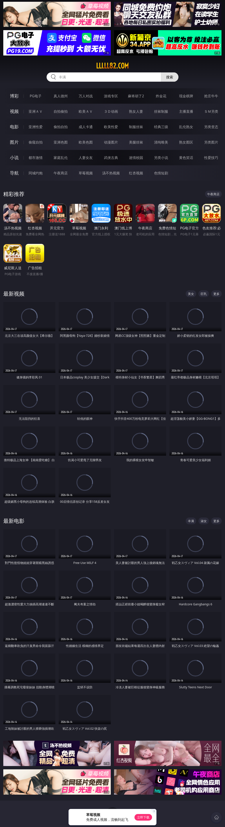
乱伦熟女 (186, 126)
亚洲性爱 (36, 126)
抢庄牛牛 (211, 96)
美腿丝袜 (136, 142)
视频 (14, 111)
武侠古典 (111, 157)
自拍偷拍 (61, 111)
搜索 (169, 77)
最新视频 (13, 293)
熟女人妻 (136, 111)
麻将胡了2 (136, 96)
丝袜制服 (161, 111)
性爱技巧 (211, 157)
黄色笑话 (186, 157)
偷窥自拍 (36, 142)
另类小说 (161, 157)
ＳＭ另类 (211, 111)
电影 (14, 127)
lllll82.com (112, 65)
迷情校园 (136, 157)
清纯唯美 (161, 142)
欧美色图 (86, 142)
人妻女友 (86, 157)
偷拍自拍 (61, 126)
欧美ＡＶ (86, 111)
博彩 (14, 96)
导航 (14, 173)
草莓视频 (86, 173)
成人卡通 (86, 126)
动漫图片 (111, 142)
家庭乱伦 (61, 157)
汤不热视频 (111, 173)
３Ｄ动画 (111, 111)
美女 (191, 294)
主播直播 (186, 111)
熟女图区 (186, 142)
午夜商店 (61, 173)
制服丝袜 (136, 126)
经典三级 (161, 126)
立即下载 (143, 817)
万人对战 (86, 96)
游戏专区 (111, 96)
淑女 (204, 521)
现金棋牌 (186, 96)
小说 (14, 157)
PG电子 (35, 96)
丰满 (191, 521)
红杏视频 (136, 173)
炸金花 (161, 96)
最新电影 (13, 520)
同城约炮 (36, 173)
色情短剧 (161, 173)
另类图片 (211, 142)
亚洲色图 (61, 142)
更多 (216, 294)
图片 (14, 142)
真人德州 (61, 96)
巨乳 (204, 294)
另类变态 (211, 126)
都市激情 (36, 157)
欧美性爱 (111, 126)
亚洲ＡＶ (36, 111)
